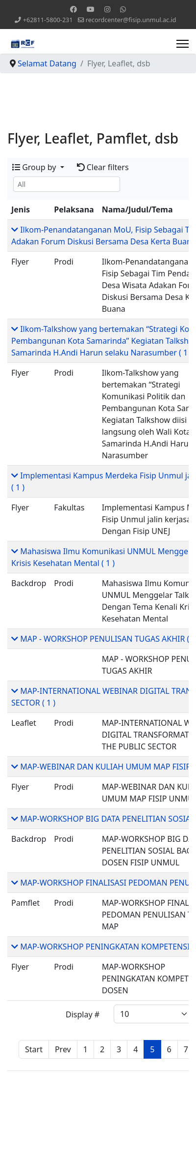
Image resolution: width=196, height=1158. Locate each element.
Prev (63, 1049)
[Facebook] (73, 9)
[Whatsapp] (123, 9)
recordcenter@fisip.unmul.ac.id (131, 20)
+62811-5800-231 (48, 20)
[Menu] (182, 44)
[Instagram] (107, 9)
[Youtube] (91, 9)
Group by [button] (35, 167)
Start (34, 1049)
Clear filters (103, 167)
